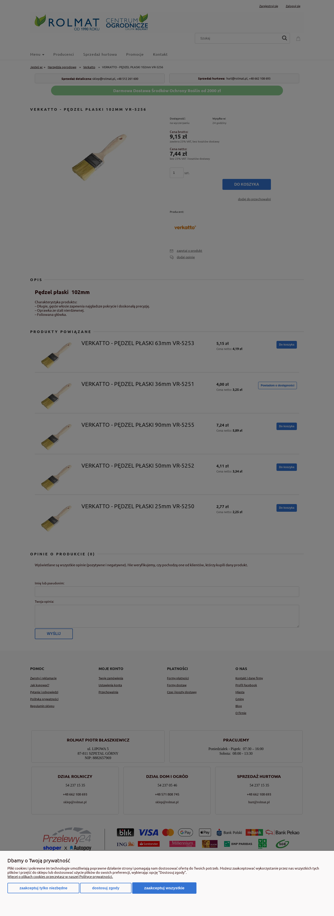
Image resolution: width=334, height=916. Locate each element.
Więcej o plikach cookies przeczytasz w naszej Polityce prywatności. (60, 876)
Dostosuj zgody (105, 888)
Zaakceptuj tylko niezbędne (43, 888)
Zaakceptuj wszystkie (164, 888)
